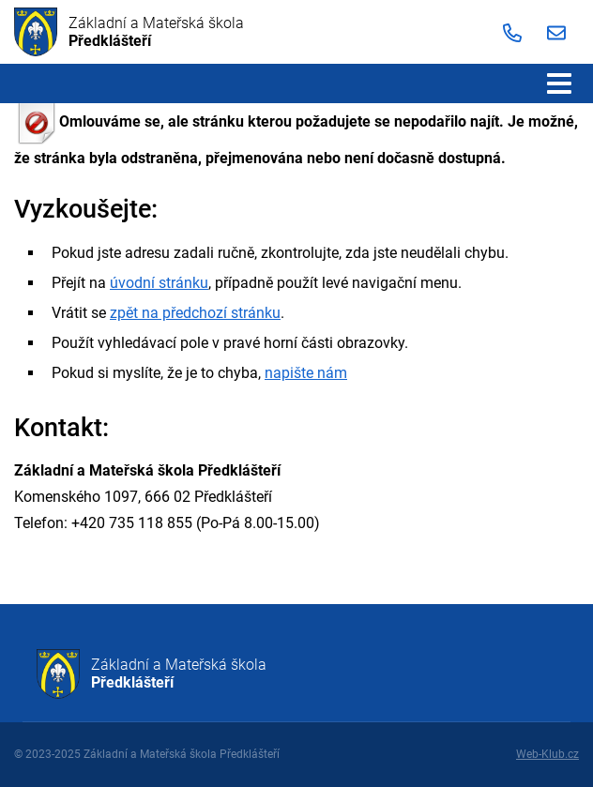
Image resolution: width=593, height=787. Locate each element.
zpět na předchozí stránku (195, 313)
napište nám (306, 373)
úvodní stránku (159, 283)
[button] (559, 83)
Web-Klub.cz (547, 754)
